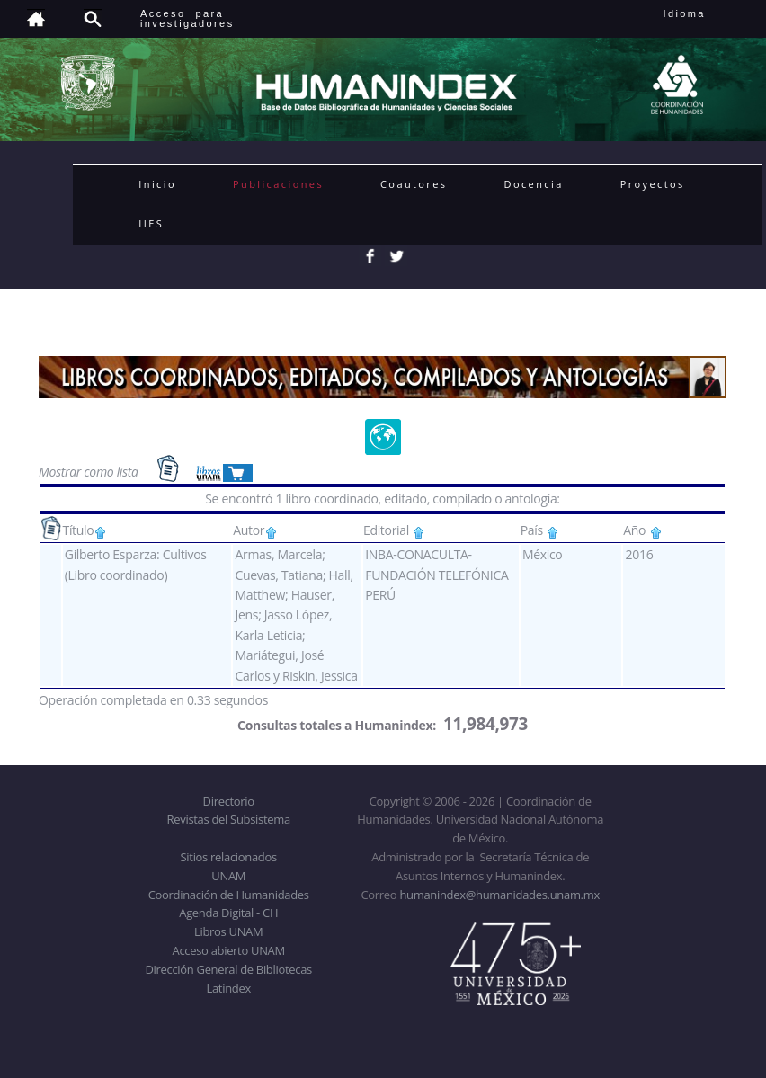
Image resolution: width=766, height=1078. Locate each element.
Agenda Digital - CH (228, 912)
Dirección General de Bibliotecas (228, 969)
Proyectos (652, 184)
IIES (151, 223)
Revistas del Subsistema (228, 819)
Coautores (413, 184)
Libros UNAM (228, 931)
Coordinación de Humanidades (228, 894)
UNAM (228, 876)
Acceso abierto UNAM (229, 950)
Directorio (228, 801)
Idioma (706, 13)
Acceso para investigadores (187, 18)
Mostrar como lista (90, 470)
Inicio (157, 184)
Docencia (534, 184)
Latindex (229, 988)
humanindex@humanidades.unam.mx (499, 894)
